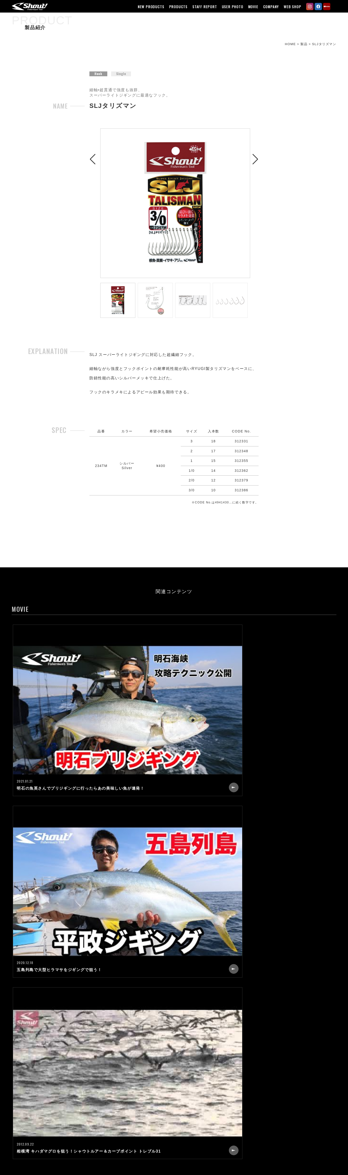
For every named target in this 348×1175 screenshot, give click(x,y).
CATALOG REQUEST (246, 1102)
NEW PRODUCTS (148, 6)
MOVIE (250, 6)
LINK (231, 1110)
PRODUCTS (175, 6)
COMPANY (268, 6)
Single (121, 80)
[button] (92, 208)
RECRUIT (235, 1084)
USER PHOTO (229, 6)
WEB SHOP (289, 6)
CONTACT (236, 1093)
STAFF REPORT (201, 6)
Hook (98, 80)
